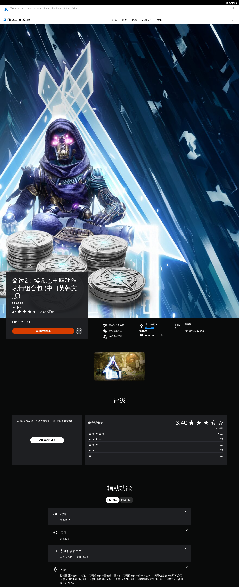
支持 (73, 8)
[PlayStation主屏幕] (5, 8)
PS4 (27, 8)
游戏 (12, 8)
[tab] (112, 497)
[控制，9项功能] (119, 572)
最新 (97, 17)
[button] (149, 324)
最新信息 (55, 8)
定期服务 (129, 17)
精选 (106, 17)
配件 (46, 8)
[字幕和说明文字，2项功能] (119, 550)
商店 (65, 8)
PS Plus (36, 8)
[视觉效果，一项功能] (119, 513)
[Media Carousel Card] (119, 363)
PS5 (19, 8)
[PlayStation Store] (17, 16)
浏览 (141, 17)
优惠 (116, 17)
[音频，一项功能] (119, 532)
